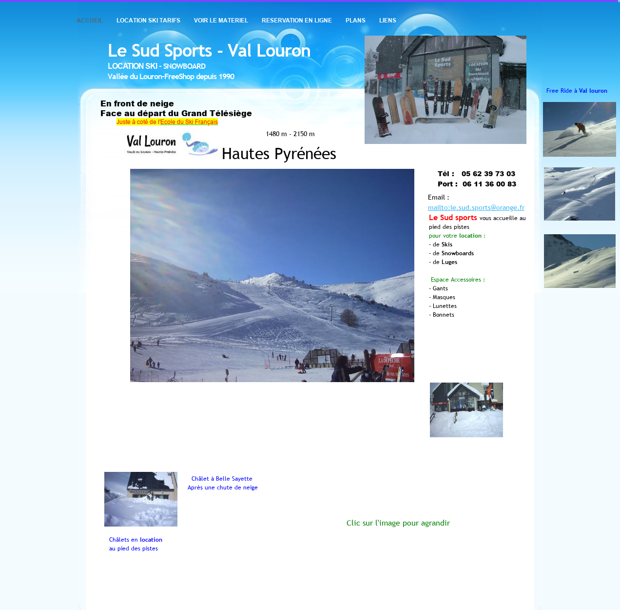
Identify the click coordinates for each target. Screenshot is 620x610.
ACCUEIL (90, 20)
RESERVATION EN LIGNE (297, 20)
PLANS (356, 20)
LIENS (387, 20)
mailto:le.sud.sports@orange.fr (476, 207)
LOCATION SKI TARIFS (148, 20)
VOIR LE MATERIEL (221, 20)
